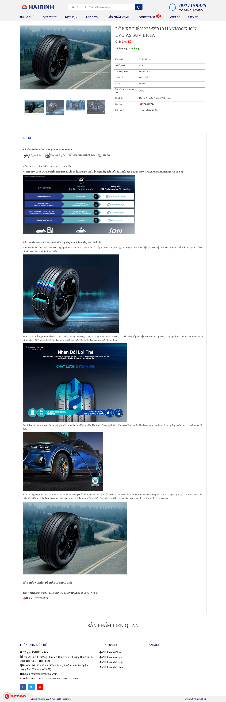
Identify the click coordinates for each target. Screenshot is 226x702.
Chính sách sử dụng (111, 657)
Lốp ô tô (93, 17)
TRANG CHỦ (27, 17)
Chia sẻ (175, 17)
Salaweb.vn (201, 699)
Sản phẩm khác (119, 17)
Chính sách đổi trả (111, 652)
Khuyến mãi (150, 16)
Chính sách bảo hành (112, 667)
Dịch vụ (71, 17)
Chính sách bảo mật (111, 662)
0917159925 (193, 5)
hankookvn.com (37, 699)
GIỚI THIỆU (50, 17)
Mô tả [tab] (27, 137)
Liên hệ (193, 17)
